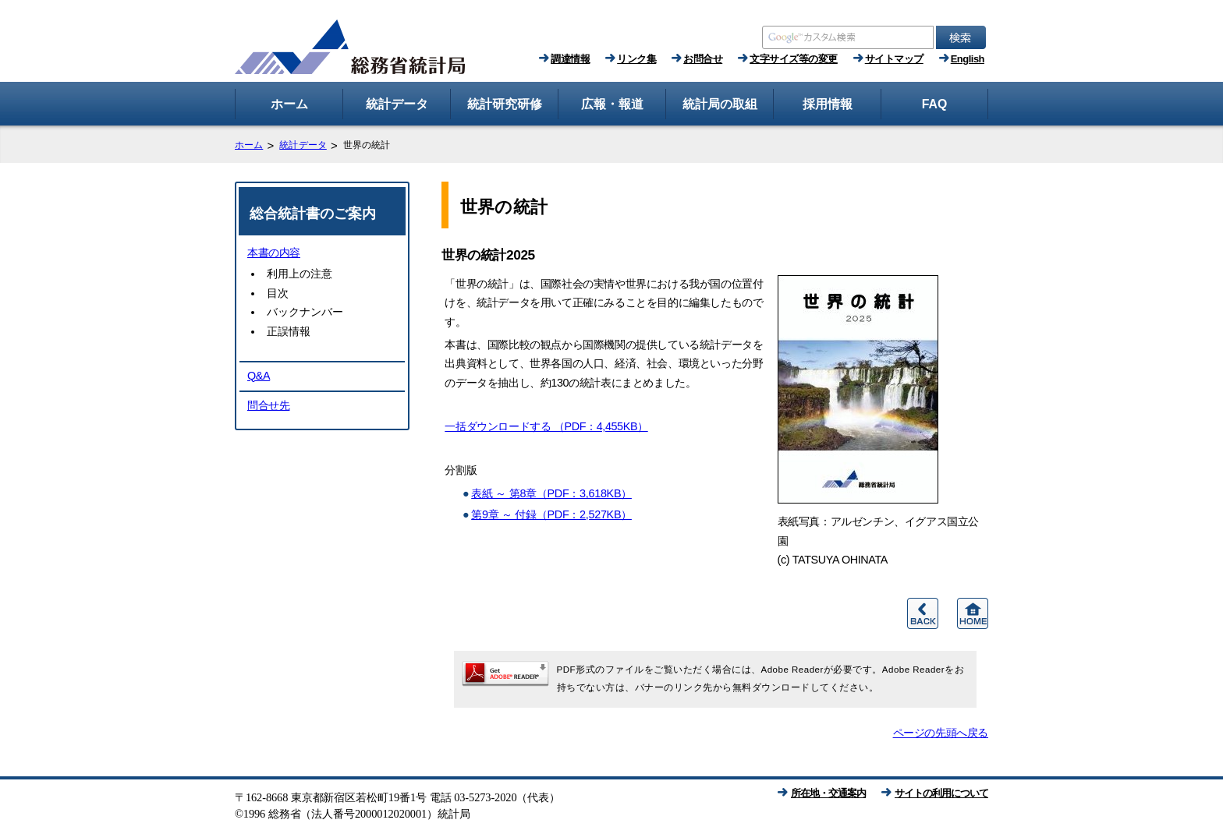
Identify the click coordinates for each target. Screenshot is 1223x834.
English (967, 59)
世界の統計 (504, 207)
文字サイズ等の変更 (794, 59)
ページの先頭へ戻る (940, 732)
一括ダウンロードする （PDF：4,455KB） (546, 426)
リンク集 (636, 59)
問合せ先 (268, 405)
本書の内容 (273, 252)
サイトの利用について (941, 793)
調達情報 (570, 59)
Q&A (258, 375)
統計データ (303, 145)
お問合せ (702, 59)
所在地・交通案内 (828, 793)
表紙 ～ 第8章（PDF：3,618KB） (551, 493)
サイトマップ (894, 59)
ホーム (249, 145)
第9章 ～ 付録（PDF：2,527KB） (551, 514)
